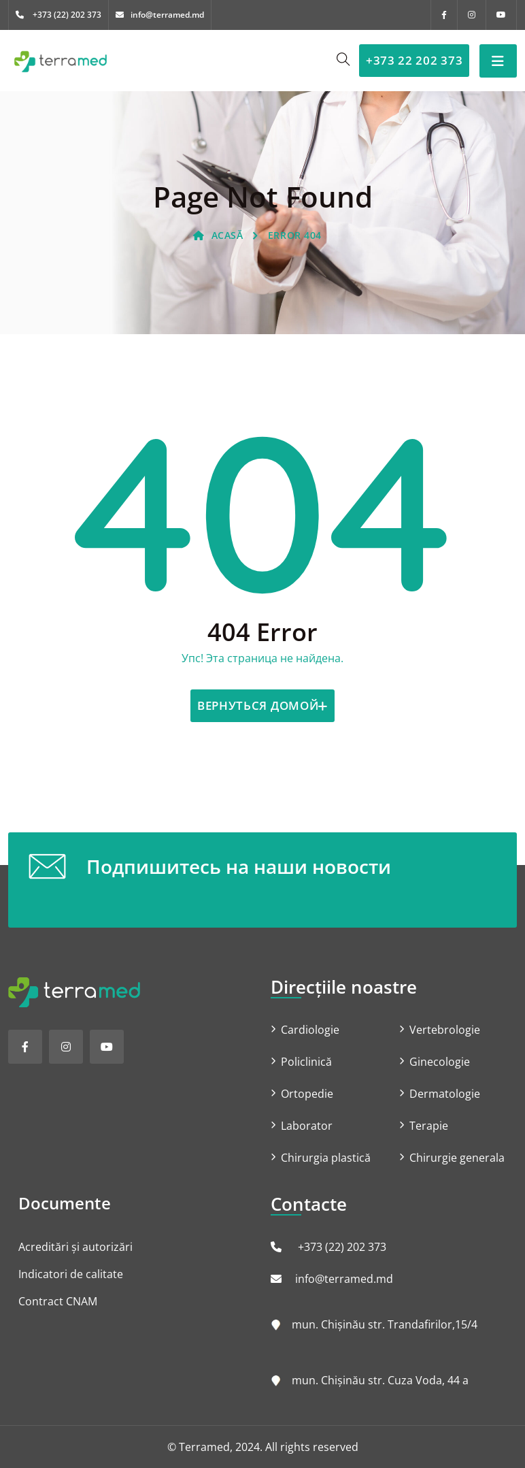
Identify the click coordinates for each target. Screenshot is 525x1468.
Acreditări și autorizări (75, 1246)
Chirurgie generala (457, 1157)
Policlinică (306, 1061)
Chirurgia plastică (326, 1157)
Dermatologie (444, 1093)
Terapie (428, 1125)
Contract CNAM (57, 1301)
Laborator (307, 1125)
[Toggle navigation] (498, 61)
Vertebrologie (444, 1029)
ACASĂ (218, 235)
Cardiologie (310, 1029)
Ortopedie (307, 1093)
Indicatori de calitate (70, 1274)
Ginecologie (439, 1061)
